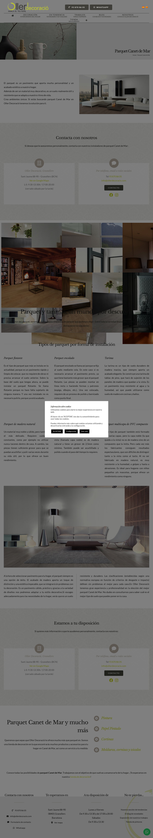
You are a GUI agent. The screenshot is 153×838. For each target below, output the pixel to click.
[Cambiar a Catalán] (147, 7)
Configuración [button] (71, 431)
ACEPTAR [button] (57, 431)
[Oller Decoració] (28, 3)
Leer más (84, 431)
